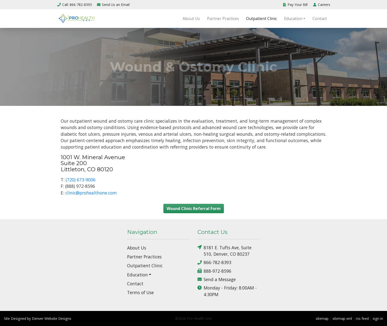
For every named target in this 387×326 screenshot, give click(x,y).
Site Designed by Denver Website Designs (37, 318)
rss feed (362, 318)
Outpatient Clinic (261, 18)
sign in (378, 318)
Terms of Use (140, 292)
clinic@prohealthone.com (91, 193)
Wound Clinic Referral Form (194, 208)
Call (74, 4)
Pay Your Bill (295, 4)
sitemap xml (342, 318)
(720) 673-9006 (81, 180)
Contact (319, 18)
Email (113, 4)
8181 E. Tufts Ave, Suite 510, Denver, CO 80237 (224, 250)
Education (293, 18)
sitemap (322, 318)
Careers (321, 4)
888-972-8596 (214, 271)
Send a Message (216, 279)
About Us (191, 18)
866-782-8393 (214, 262)
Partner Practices (223, 18)
